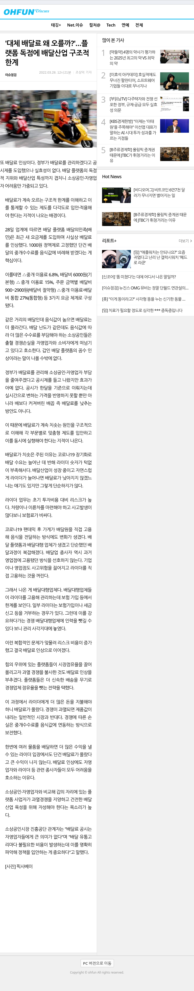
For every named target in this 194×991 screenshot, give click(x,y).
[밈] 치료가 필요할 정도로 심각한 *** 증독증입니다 (142, 310)
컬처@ (94, 25)
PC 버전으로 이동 (97, 963)
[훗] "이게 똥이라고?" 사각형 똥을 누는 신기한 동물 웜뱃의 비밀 (148, 299)
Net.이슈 (75, 25)
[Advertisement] (48, 914)
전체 (139, 25)
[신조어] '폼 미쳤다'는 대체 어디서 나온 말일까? (139, 277)
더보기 (184, 240)
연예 (125, 25)
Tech (111, 25)
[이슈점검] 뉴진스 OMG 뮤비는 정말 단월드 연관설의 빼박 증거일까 (148, 288)
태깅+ (56, 25)
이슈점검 (10, 75)
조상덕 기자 (84, 72)
